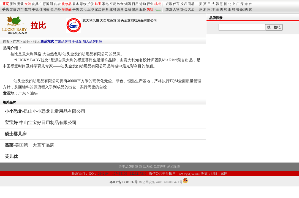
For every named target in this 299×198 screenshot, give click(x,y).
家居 (98, 9)
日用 (135, 4)
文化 (83, 9)
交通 (13, 9)
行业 (150, 4)
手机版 (77, 41)
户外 (57, 9)
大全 (191, 9)
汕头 (26, 41)
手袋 (75, 9)
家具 (105, 9)
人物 (176, 9)
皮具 (35, 4)
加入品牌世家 (92, 41)
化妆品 (67, 4)
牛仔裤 (44, 4)
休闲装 (44, 9)
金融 (127, 9)
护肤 (90, 4)
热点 (183, 9)
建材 (113, 9)
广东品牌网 (63, 41)
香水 (75, 4)
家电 (105, 4)
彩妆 (83, 4)
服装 (13, 4)
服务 (142, 9)
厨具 (120, 9)
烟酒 (127, 4)
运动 (142, 4)
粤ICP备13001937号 (124, 182)
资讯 (168, 4)
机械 (157, 4)
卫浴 (90, 9)
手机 (35, 9)
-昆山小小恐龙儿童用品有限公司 (45, 111)
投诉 (183, 4)
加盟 (168, 9)
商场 (191, 4)
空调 (113, 4)
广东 (16, 41)
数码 (28, 9)
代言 (176, 4)
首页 (6, 41)
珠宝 (98, 4)
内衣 (57, 4)
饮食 (120, 4)
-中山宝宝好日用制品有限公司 (41, 122)
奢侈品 (67, 9)
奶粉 (150, 9)
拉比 (36, 41)
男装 (20, 4)
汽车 (20, 9)
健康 (135, 9)
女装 (28, 4)
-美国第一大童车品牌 (30, 145)
